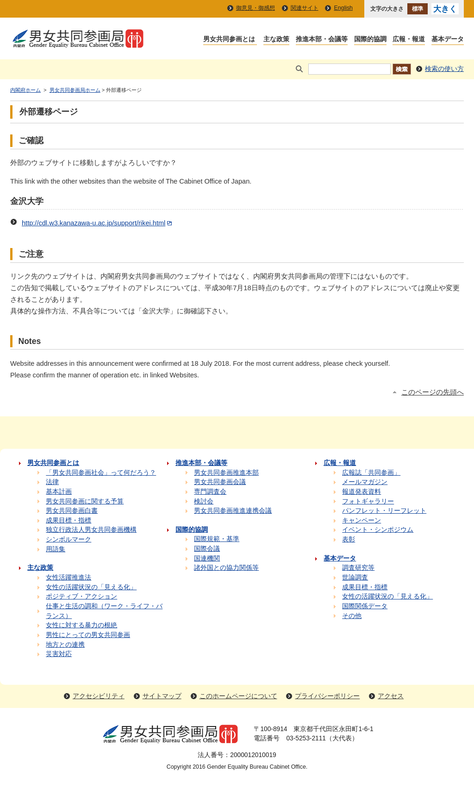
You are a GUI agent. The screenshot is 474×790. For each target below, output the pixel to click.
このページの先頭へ (432, 392)
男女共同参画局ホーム (75, 90)
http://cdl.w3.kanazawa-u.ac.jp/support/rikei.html (98, 223)
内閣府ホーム (25, 90)
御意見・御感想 (255, 8)
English (343, 8)
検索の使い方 (444, 68)
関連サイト (304, 8)
